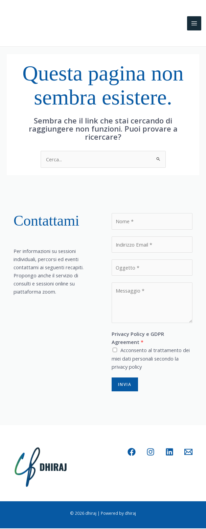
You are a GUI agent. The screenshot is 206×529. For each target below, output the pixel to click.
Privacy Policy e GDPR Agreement (138, 338)
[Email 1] (188, 452)
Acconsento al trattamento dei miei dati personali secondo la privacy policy (151, 359)
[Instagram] (150, 452)
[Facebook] (132, 452)
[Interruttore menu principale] (194, 24)
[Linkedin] (169, 452)
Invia (125, 385)
